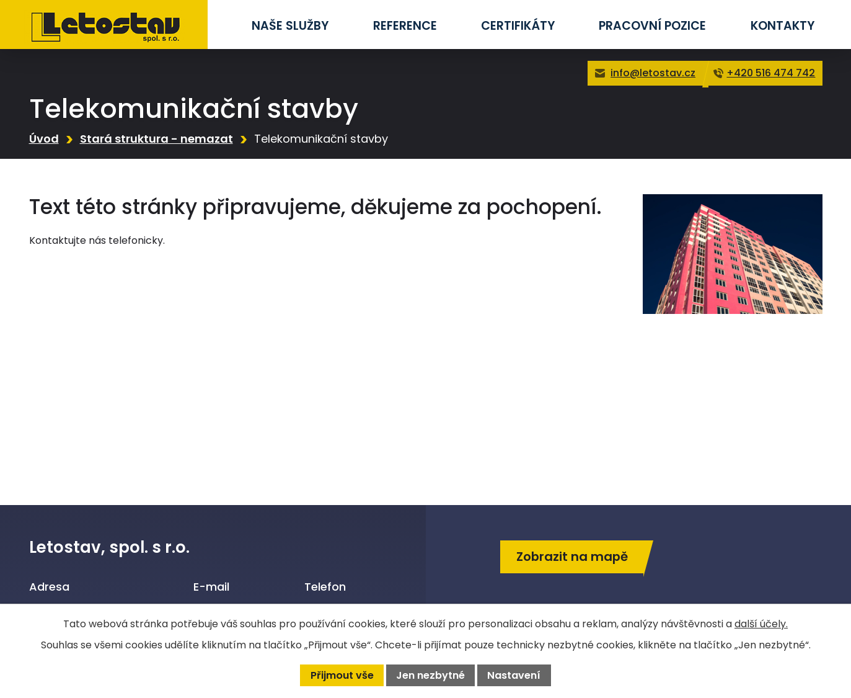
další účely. (761, 624)
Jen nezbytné (430, 675)
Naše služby (290, 25)
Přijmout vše (342, 675)
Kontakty (782, 25)
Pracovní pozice (652, 25)
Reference (405, 25)
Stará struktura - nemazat (156, 138)
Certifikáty (518, 25)
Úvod (44, 138)
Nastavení (513, 675)
